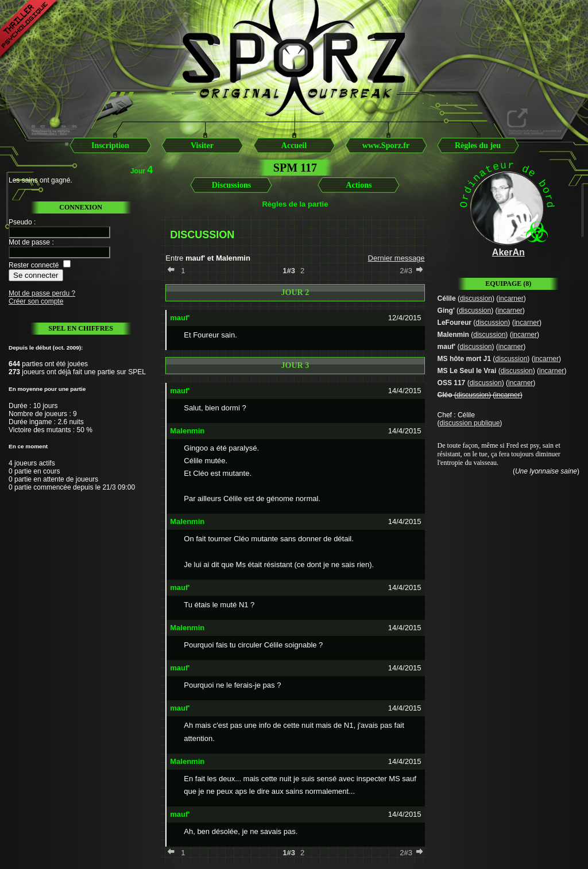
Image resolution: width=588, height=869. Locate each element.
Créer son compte (36, 301)
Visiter (202, 145)
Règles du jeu (478, 145)
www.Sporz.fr (385, 145)
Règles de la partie (295, 204)
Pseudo (20, 222)
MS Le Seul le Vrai (467, 371)
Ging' (446, 311)
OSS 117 (452, 383)
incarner (510, 298)
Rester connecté (34, 265)
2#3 (406, 270)
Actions (359, 185)
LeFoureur (454, 323)
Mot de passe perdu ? (42, 293)
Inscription (110, 145)
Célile (447, 298)
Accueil (294, 145)
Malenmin (453, 335)
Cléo (445, 395)
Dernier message (396, 258)
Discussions (231, 185)
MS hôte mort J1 (464, 359)
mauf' (447, 347)
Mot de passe (29, 242)
